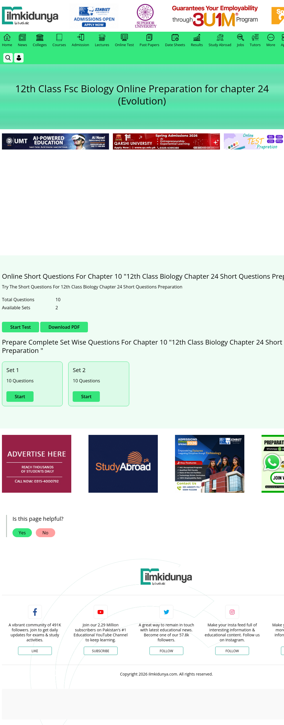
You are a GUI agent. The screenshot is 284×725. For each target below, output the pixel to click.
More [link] (270, 40)
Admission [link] (80, 40)
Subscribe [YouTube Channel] (100, 651)
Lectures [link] (102, 40)
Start (20, 396)
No (45, 533)
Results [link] (197, 40)
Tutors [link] (255, 40)
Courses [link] (59, 40)
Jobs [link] (240, 40)
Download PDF (64, 327)
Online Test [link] (124, 40)
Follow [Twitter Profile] (166, 651)
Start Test (20, 327)
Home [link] (7, 40)
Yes (22, 533)
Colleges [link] (40, 40)
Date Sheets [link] (175, 40)
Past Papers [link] (149, 40)
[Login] (19, 58)
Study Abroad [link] (220, 40)
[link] (96, 16)
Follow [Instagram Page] (232, 651)
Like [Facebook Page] (35, 651)
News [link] (22, 40)
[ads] (36, 464)
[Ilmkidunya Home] (32, 16)
